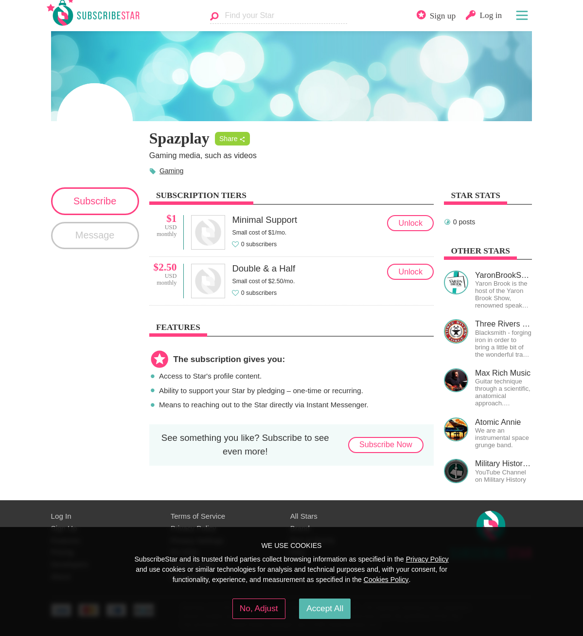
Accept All (324, 608)
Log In (61, 516)
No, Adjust (259, 608)
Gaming (171, 171)
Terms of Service (198, 516)
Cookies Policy (386, 579)
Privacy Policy (427, 559)
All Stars (304, 516)
